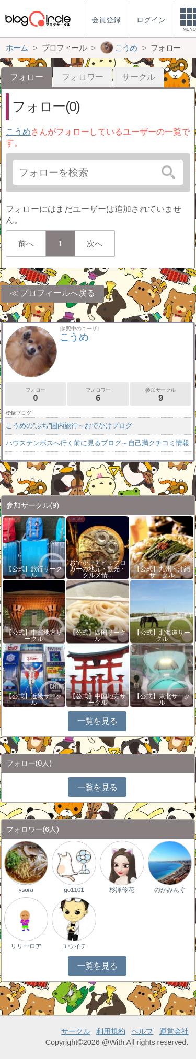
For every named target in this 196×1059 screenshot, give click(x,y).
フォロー (35, 394)
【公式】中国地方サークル (98, 699)
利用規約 (110, 1031)
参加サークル (160, 394)
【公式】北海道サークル (162, 635)
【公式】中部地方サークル (34, 635)
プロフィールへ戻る (57, 293)
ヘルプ (142, 1031)
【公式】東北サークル (162, 699)
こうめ (18, 131)
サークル (138, 77)
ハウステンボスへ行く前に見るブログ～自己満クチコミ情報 (97, 443)
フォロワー (82, 77)
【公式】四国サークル (98, 635)
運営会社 (174, 1031)
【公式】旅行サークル (34, 572)
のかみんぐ (170, 890)
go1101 (74, 890)
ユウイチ (74, 946)
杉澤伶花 (121, 890)
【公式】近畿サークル (34, 699)
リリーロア (26, 946)
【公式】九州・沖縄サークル (162, 572)
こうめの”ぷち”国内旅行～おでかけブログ (69, 426)
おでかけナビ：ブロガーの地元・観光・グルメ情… (98, 569)
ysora (26, 890)
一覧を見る (97, 721)
